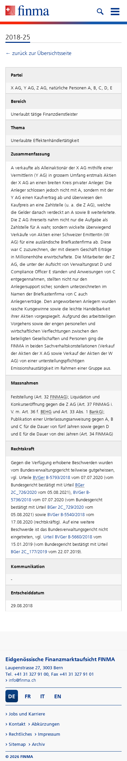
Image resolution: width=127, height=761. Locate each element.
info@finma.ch (22, 680)
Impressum (49, 734)
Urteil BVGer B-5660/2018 (67, 536)
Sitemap (17, 744)
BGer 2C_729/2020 (65, 507)
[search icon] (100, 11)
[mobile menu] (115, 11)
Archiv (38, 744)
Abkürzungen (45, 724)
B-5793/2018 (51, 477)
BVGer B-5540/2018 (66, 514)
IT (42, 696)
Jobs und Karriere (27, 713)
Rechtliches (20, 734)
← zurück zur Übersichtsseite (38, 53)
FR (28, 696)
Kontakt (17, 724)
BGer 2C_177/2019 (29, 551)
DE (11, 696)
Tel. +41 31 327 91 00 (26, 674)
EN (57, 696)
